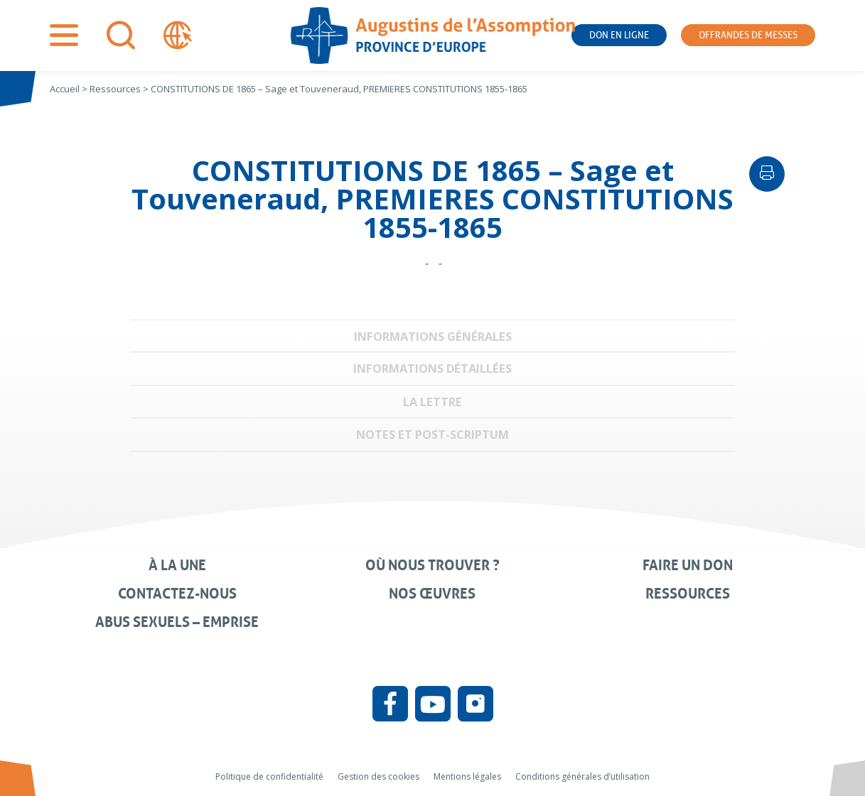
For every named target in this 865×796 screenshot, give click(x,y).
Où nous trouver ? (432, 565)
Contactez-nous (177, 593)
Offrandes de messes (748, 35)
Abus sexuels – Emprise (177, 622)
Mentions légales (467, 776)
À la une (177, 565)
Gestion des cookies (378, 776)
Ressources (687, 593)
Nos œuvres (432, 593)
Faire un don (688, 565)
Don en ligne (619, 35)
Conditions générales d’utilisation (582, 776)
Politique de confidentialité (269, 776)
